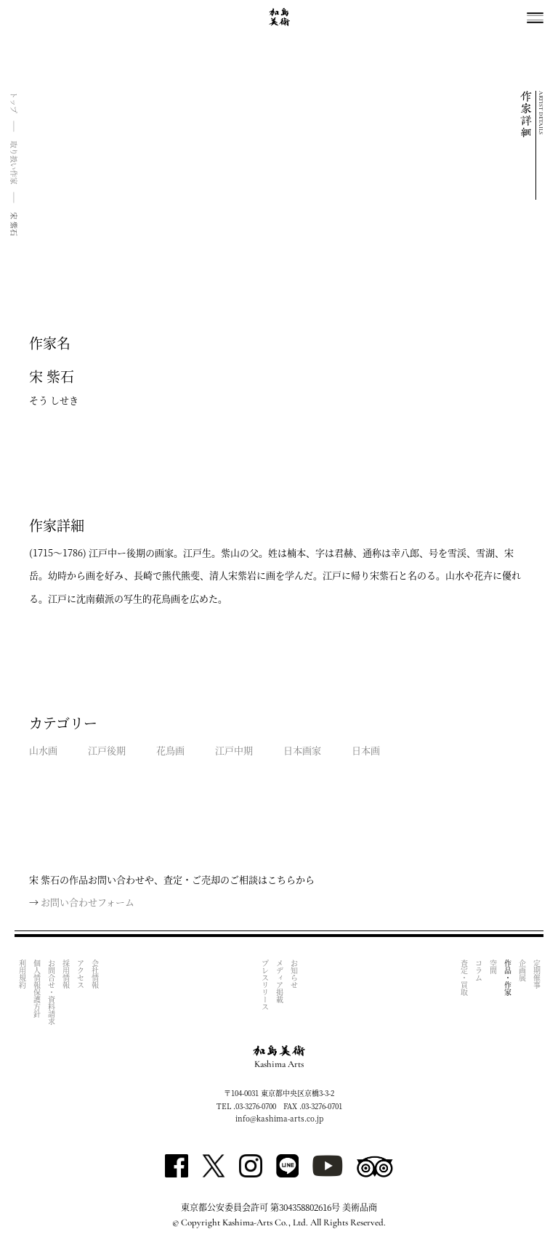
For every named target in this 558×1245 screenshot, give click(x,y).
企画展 (522, 970)
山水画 (43, 750)
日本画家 (302, 750)
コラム (478, 970)
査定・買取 (463, 978)
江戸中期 (234, 750)
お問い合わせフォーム (87, 902)
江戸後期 (107, 750)
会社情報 (94, 974)
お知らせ (293, 974)
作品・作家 (507, 978)
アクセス (80, 974)
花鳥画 (170, 750)
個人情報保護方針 (36, 989)
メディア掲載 (279, 981)
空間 (493, 967)
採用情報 (65, 974)
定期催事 (536, 974)
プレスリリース (264, 985)
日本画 (366, 750)
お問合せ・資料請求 (51, 992)
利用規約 (22, 974)
